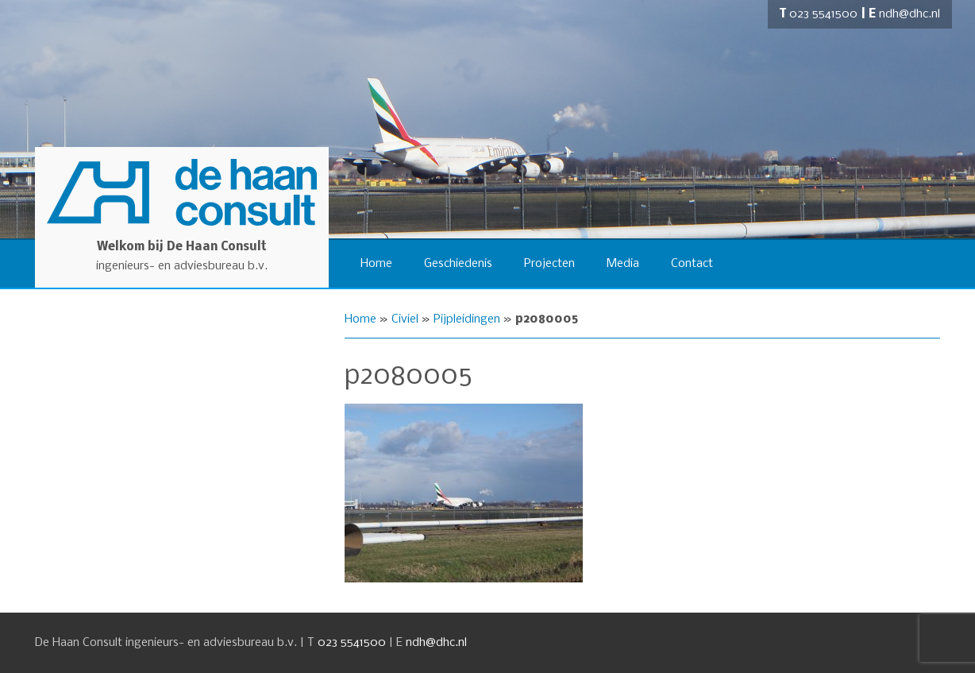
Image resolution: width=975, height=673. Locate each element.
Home (376, 263)
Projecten (549, 263)
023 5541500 (823, 14)
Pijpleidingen (467, 319)
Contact (692, 263)
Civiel (404, 319)
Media (623, 263)
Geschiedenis (458, 263)
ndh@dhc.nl (909, 14)
